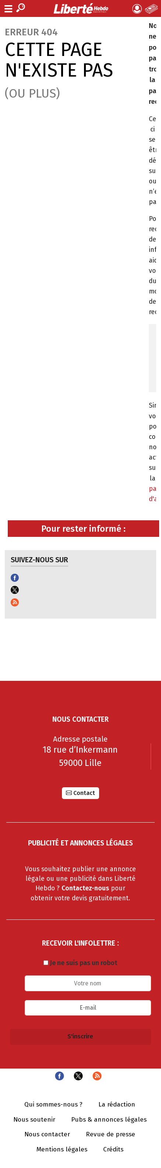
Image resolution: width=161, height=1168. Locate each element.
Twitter (78, 1076)
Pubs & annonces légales (109, 1119)
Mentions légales (61, 1149)
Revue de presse (110, 1134)
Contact (84, 792)
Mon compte (137, 8)
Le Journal (151, 8)
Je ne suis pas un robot (80, 963)
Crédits (113, 1149)
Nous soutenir (34, 1119)
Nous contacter (47, 1134)
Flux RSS (97, 1076)
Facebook (59, 1076)
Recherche (20, 8)
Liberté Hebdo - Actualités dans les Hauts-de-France (80, 8)
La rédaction (116, 1104)
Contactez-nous (85, 888)
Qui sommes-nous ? (53, 1104)
